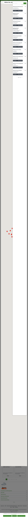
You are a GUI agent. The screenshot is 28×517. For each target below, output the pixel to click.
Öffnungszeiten (20, 10)
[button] (11, 234)
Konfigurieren (14, 515)
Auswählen (15, 10)
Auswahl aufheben (23, 4)
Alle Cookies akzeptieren (21, 515)
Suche (25, 3)
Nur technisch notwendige (7, 515)
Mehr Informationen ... (14, 514)
